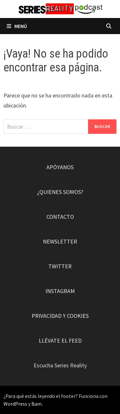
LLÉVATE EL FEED (60, 340)
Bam (36, 403)
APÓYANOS (60, 167)
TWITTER (60, 266)
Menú (17, 26)
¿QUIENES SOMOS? (60, 192)
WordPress (15, 403)
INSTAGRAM (60, 291)
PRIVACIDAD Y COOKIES (60, 315)
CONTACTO (60, 216)
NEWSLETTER (60, 241)
